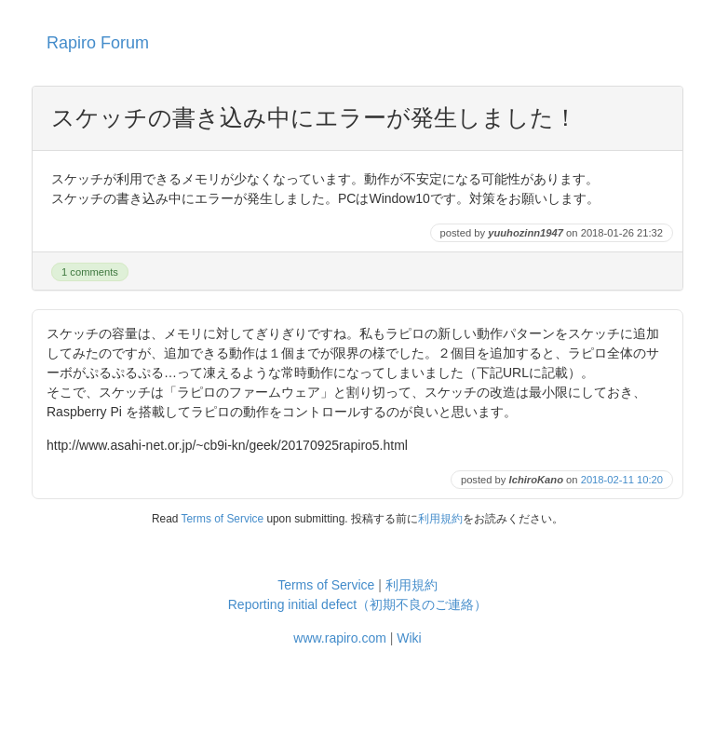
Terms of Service (223, 518)
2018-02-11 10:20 (622, 479)
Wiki (409, 638)
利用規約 (440, 518)
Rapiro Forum (98, 43)
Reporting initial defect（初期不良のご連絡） (358, 604)
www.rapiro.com (339, 638)
